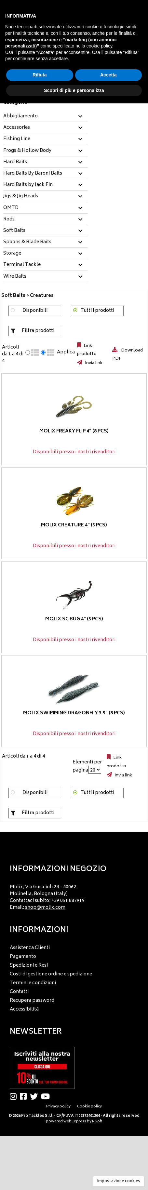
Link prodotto (87, 350)
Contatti (19, 992)
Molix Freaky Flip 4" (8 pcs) (74, 431)
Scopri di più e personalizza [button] (74, 90)
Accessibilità (24, 1009)
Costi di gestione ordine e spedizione (51, 974)
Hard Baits (15, 162)
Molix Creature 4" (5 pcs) (74, 525)
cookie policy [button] (99, 45)
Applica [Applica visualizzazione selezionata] (66, 352)
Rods (9, 219)
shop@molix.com (45, 908)
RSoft (97, 1121)
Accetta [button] (108, 74)
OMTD (11, 208)
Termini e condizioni (33, 983)
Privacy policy (58, 1107)
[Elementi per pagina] (94, 769)
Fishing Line (16, 139)
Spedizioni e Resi (29, 965)
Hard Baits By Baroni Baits (32, 174)
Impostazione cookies (118, 1181)
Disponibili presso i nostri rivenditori (74, 452)
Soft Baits (14, 231)
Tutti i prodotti (97, 311)
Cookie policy (89, 1107)
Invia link (93, 363)
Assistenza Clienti (30, 948)
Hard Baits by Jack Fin (28, 185)
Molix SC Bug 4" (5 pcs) (74, 619)
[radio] (27, 352)
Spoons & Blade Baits (27, 242)
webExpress (74, 1121)
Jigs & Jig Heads (20, 196)
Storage (12, 254)
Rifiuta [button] (40, 74)
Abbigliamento (20, 116)
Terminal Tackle (22, 265)
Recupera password (32, 1001)
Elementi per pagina (87, 766)
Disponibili (34, 311)
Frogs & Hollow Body (27, 151)
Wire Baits (14, 277)
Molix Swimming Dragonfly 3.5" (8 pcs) (74, 713)
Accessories (16, 128)
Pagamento (23, 957)
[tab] (45, 116)
